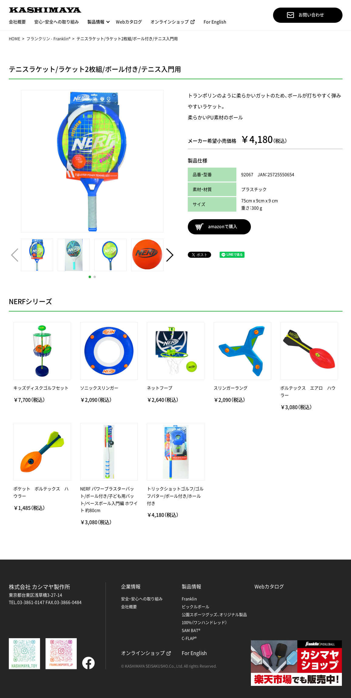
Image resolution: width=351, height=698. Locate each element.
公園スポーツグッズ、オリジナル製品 (214, 614)
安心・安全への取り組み (56, 22)
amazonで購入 (217, 226)
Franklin (189, 598)
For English (215, 22)
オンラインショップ (169, 22)
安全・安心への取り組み (142, 598)
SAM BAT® (191, 630)
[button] (90, 277)
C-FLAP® (189, 638)
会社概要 (17, 22)
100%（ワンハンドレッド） (204, 622)
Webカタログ (129, 22)
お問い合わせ (305, 15)
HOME (14, 38)
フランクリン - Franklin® (48, 38)
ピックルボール (195, 606)
